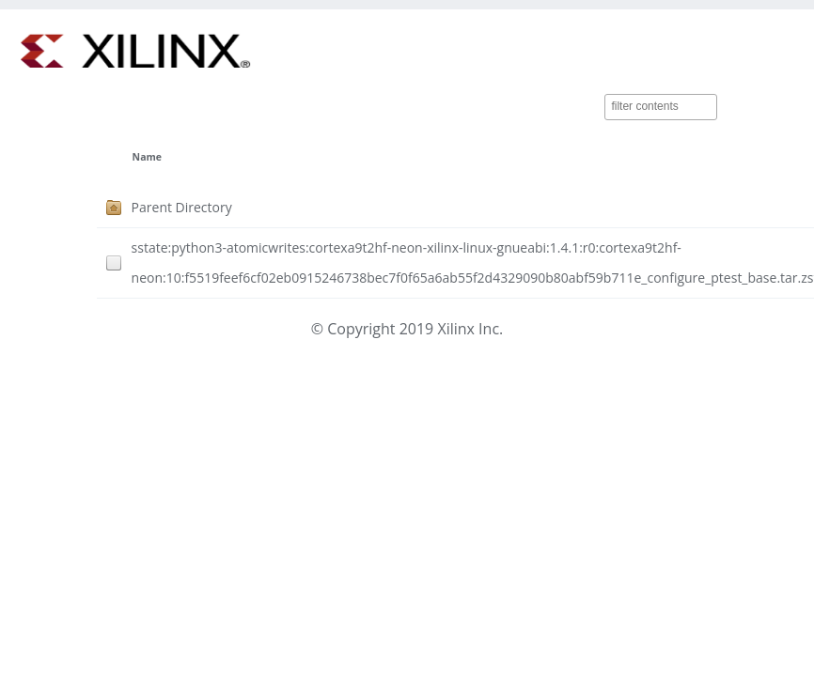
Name (147, 156)
